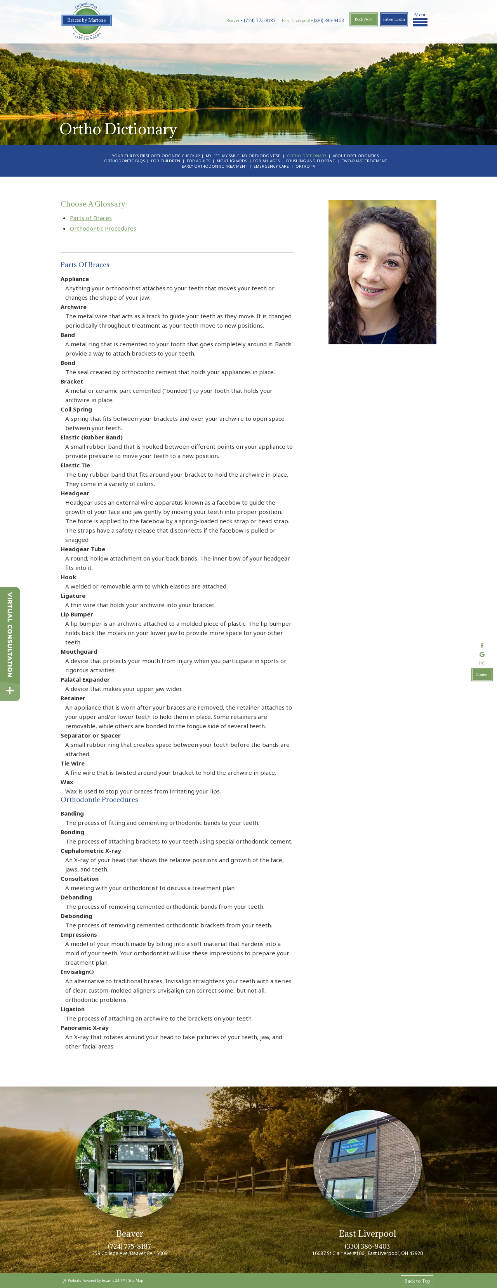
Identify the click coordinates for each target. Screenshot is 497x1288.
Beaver (233, 20)
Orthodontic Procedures (103, 228)
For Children (165, 160)
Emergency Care (271, 166)
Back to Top (417, 1281)
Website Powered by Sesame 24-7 (94, 1280)
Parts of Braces (91, 218)
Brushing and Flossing (310, 160)
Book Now (363, 19)
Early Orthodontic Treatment (214, 166)
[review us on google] (482, 654)
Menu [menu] (420, 18)
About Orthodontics (356, 155)
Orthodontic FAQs (124, 160)
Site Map (136, 1280)
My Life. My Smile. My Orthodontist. (243, 155)
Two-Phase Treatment (364, 160)
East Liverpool (296, 20)
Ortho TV (305, 166)
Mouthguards (232, 160)
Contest (482, 674)
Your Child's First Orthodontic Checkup (156, 155)
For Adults (198, 160)
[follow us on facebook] (482, 645)
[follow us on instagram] (482, 663)
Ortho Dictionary (306, 155)
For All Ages (266, 160)
